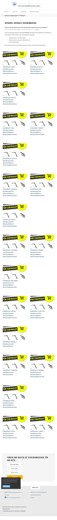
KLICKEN (36, 33)
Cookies (32, 501)
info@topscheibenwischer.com (15, 496)
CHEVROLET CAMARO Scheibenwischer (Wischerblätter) (10, 376)
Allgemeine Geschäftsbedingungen (39, 496)
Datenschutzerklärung (36, 498)
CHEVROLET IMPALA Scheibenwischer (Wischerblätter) (10, 347)
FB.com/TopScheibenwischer (13, 501)
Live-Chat (7, 498)
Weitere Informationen (6, 483)
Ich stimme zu (6, 486)
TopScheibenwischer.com (30, 7)
